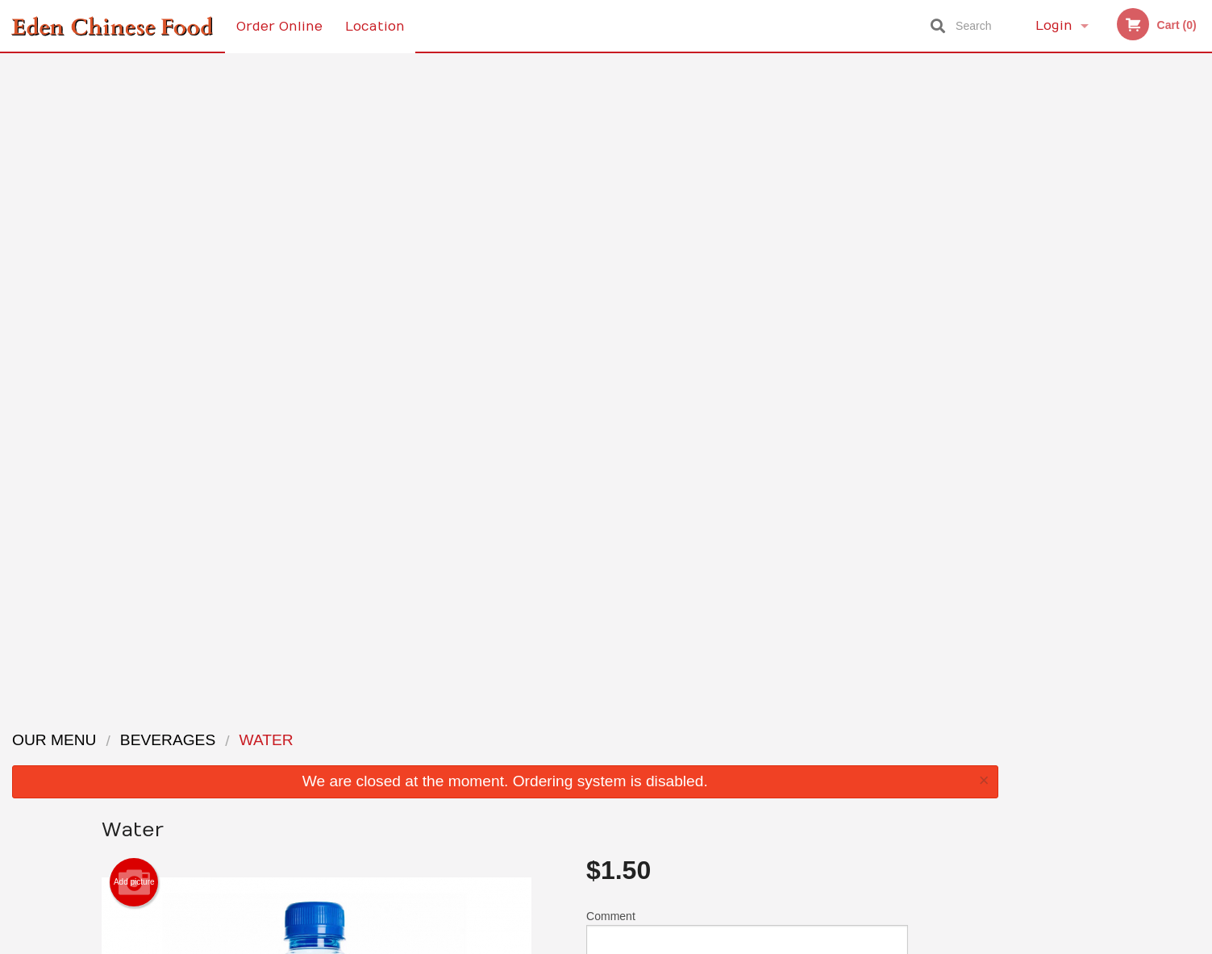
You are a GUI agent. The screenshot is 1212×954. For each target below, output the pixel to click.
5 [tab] (1147, 320)
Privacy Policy (717, 779)
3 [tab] (1099, 320)
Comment (747, 299)
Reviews (704, 739)
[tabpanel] (1111, 216)
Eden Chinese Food (285, 718)
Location (376, 26)
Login (1053, 26)
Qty (635, 363)
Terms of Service (632, 943)
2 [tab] (1075, 320)
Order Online (279, 26)
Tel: (869, 779)
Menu (564, 739)
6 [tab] (1172, 320)
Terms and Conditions (735, 759)
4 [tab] (1123, 320)
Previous (1022, 216)
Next (1200, 216)
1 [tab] (1051, 320)
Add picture (134, 243)
